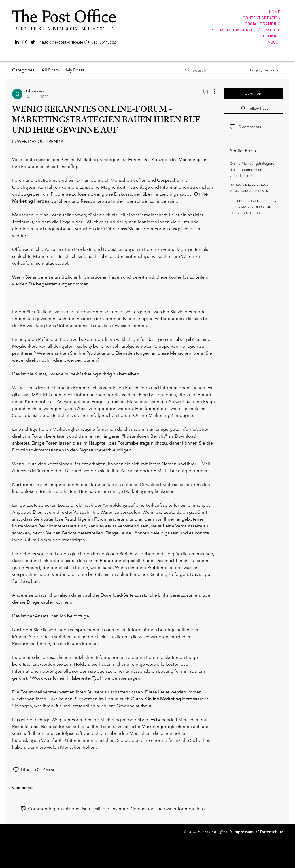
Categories (23, 70)
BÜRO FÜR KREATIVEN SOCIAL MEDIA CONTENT (66, 28)
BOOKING (271, 35)
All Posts (50, 70)
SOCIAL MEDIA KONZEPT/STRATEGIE (246, 29)
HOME (274, 11)
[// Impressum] (241, 831)
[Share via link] (44, 769)
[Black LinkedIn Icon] (17, 42)
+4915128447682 (102, 41)
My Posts (75, 70)
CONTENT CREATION (261, 17)
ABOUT (274, 41)
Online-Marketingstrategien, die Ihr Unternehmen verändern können (252, 169)
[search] (210, 70)
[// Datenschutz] (270, 831)
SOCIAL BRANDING (262, 23)
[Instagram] (25, 42)
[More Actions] (211, 91)
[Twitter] (33, 42)
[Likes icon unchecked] (16, 769)
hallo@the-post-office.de (61, 41)
